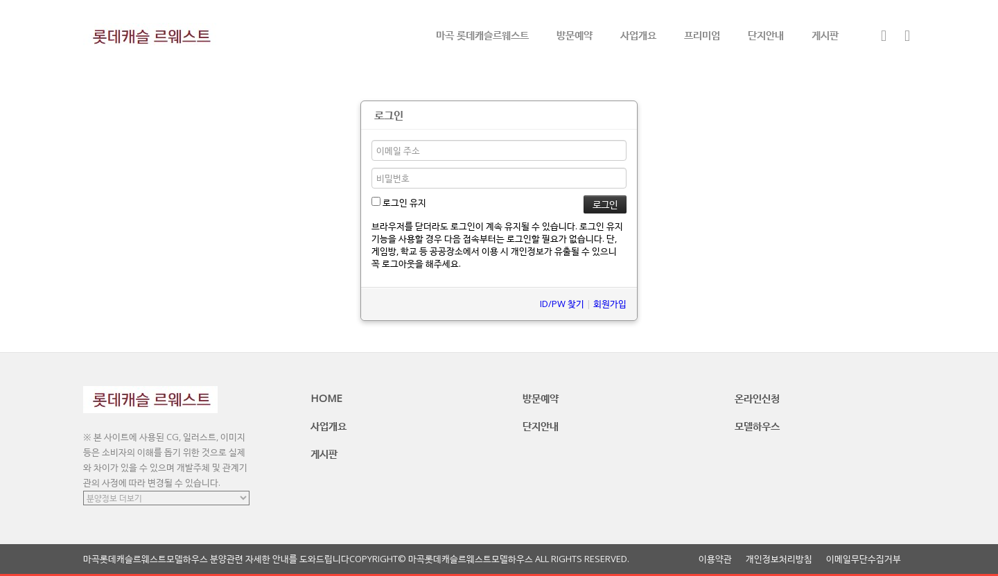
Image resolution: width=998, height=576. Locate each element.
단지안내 (766, 35)
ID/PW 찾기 (562, 303)
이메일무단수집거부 (863, 559)
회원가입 (610, 303)
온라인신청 (757, 398)
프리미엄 (702, 35)
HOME (326, 398)
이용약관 (715, 559)
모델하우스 (757, 426)
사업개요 (638, 35)
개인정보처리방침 (779, 559)
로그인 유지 (398, 202)
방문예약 (575, 35)
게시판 (825, 35)
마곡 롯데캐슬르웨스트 (482, 35)
